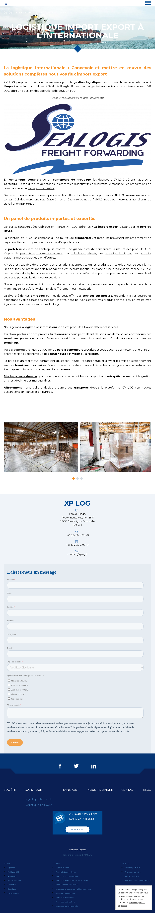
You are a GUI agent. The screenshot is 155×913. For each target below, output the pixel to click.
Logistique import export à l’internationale (73, 889)
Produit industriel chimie (66, 872)
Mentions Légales (77, 849)
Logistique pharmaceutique (67, 876)
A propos (11, 868)
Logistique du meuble (65, 897)
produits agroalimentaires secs (41, 253)
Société (10, 789)
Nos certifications (14, 880)
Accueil (5, 12)
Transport (70, 789)
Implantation (13, 893)
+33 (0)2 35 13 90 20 (77, 535)
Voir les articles (77, 829)
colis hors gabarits (83, 253)
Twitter (76, 766)
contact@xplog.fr (77, 554)
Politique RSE (13, 872)
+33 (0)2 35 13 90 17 (77, 544)
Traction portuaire (132, 868)
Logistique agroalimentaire (67, 906)
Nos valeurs (12, 876)
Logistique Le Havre (38, 805)
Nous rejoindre (100, 789)
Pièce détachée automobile (67, 885)
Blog (147, 789)
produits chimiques (118, 253)
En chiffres (11, 885)
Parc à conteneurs (132, 876)
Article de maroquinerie (65, 893)
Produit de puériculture (65, 902)
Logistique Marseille (38, 799)
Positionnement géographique (138, 880)
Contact (128, 789)
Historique (11, 889)
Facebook (60, 766)
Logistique (10, 12)
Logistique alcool (63, 868)
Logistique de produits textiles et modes (72, 880)
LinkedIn (93, 766)
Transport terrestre (133, 872)
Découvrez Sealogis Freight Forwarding (77, 97)
